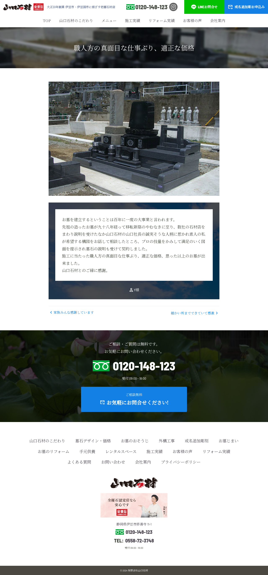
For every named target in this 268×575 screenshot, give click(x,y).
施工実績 (132, 20)
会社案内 (217, 20)
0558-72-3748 (139, 540)
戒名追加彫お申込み (246, 7)
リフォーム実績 (161, 20)
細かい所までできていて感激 (195, 313)
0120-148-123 (151, 6)
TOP (47, 20)
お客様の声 (192, 20)
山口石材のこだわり (76, 20)
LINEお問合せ (204, 6)
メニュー (109, 20)
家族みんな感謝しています (71, 312)
